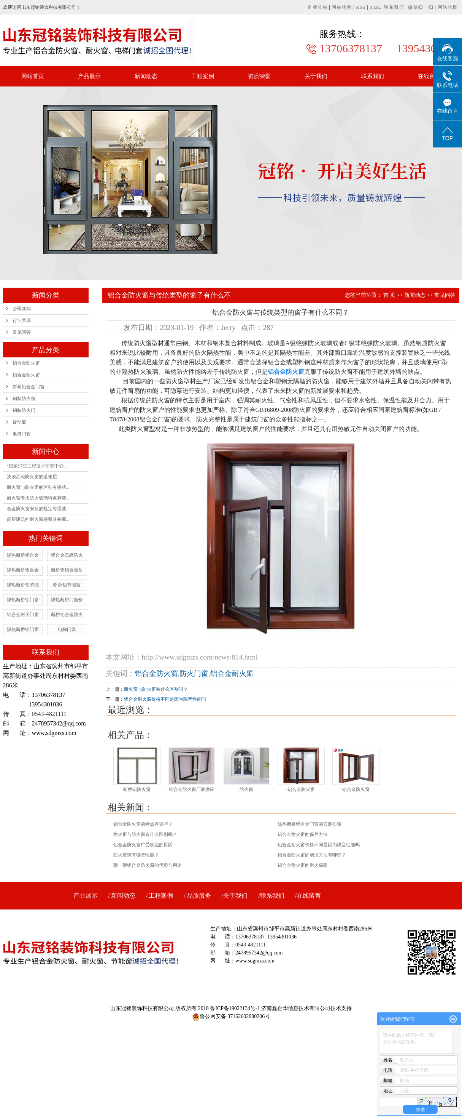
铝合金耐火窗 (26, 375)
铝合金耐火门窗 (23, 614)
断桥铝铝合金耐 (67, 570)
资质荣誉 (259, 76)
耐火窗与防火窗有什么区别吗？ (156, 689)
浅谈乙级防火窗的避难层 (32, 476)
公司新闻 (22, 308)
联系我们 (394, 7)
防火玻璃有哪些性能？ (136, 855)
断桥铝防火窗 (137, 789)
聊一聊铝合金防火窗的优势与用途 (147, 865)
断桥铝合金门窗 (28, 386)
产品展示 (89, 76)
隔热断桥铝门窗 (23, 599)
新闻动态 (146, 76)
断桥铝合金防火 (67, 614)
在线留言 (429, 76)
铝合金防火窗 (26, 363)
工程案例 (202, 76)
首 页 (389, 295)
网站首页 (32, 76)
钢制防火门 (24, 410)
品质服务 (199, 895)
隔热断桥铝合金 (23, 555)
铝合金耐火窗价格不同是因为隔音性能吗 (165, 699)
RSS (361, 7)
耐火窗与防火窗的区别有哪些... (38, 487)
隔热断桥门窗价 (67, 599)
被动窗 (19, 422)
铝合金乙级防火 (67, 555)
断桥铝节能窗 (67, 585)
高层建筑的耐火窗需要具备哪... (38, 519)
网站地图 (342, 7)
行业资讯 (22, 320)
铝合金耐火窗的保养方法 (303, 834)
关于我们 (316, 76)
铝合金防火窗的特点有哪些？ (143, 824)
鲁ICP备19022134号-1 (235, 1008)
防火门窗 (193, 673)
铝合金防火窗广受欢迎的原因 (143, 844)
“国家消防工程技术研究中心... (37, 466)
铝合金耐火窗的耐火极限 (303, 865)
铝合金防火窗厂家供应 (191, 789)
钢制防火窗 (24, 398)
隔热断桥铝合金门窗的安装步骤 (309, 824)
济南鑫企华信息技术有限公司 (295, 1008)
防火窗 (246, 789)
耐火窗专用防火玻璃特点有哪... (38, 498)
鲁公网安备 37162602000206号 (231, 1016)
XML (375, 7)
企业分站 (317, 7)
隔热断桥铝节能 (23, 585)
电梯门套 (22, 434)
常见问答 (22, 332)
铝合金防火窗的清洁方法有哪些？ (312, 855)
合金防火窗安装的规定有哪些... (38, 508)
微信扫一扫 (421, 7)
